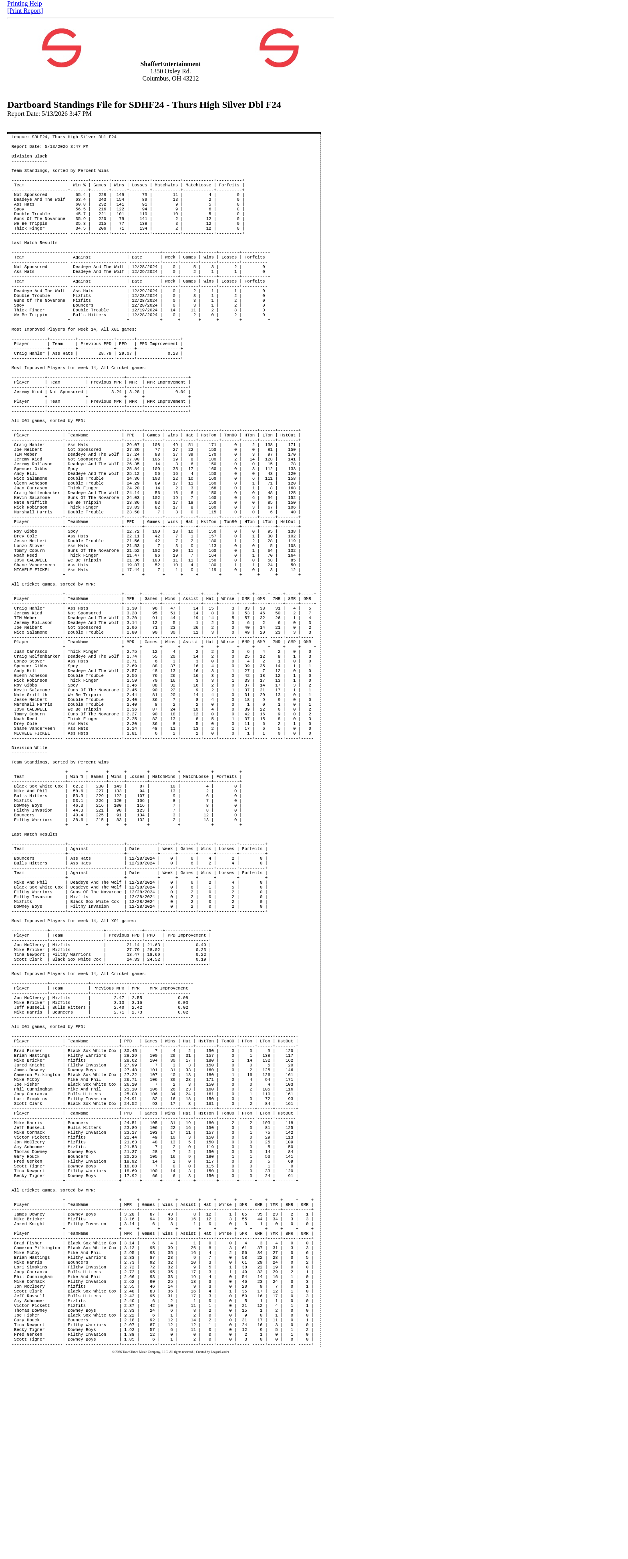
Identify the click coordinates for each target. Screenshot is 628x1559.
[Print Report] (25, 10)
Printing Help (24, 3)
